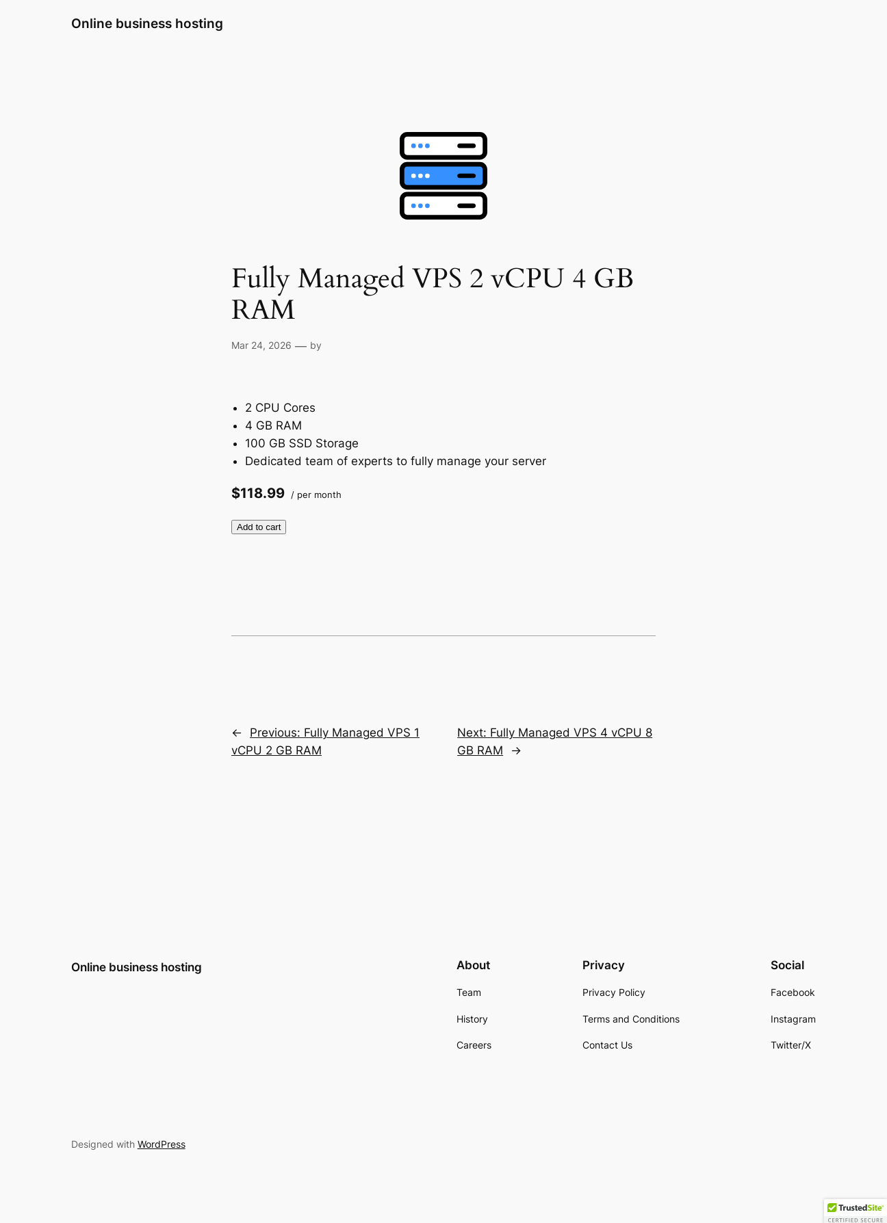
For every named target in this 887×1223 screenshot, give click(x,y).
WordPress (161, 1144)
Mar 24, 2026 (261, 345)
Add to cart (259, 527)
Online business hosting (147, 23)
